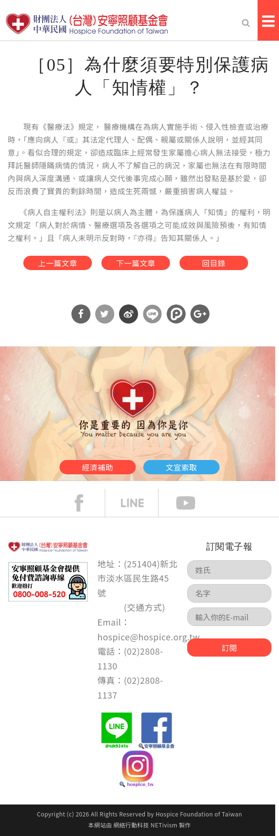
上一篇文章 (57, 263)
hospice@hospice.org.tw (149, 636)
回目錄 (213, 263)
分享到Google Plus (199, 314)
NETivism (163, 825)
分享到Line (152, 314)
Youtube (193, 503)
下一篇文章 (135, 263)
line (139, 503)
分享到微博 (128, 314)
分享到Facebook (80, 314)
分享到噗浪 (176, 314)
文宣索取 (181, 467)
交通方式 (144, 607)
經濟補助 (97, 467)
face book (86, 503)
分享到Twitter (104, 314)
